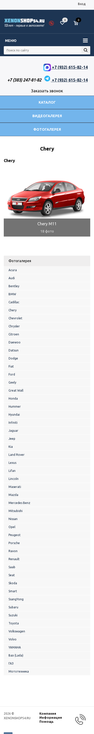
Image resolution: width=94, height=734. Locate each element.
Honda (13, 398)
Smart (13, 591)
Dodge (13, 358)
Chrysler (14, 326)
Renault (14, 559)
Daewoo (15, 342)
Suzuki (13, 615)
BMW (12, 294)
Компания (47, 713)
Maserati (15, 486)
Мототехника (19, 671)
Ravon (13, 551)
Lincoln (14, 478)
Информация (50, 717)
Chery (13, 310)
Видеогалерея (47, 116)
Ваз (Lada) (16, 655)
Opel (12, 527)
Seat (12, 575)
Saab (12, 567)
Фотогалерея (47, 129)
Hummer (15, 406)
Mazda (13, 494)
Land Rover (17, 454)
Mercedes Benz (19, 502)
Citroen (14, 334)
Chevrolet (15, 318)
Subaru (13, 607)
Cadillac (14, 302)
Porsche (14, 543)
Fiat (11, 366)
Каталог (47, 102)
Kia (11, 446)
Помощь (46, 721)
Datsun (14, 350)
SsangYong (16, 599)
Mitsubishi (16, 510)
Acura (13, 270)
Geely (12, 382)
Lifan (12, 470)
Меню (11, 41)
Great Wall (16, 390)
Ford (12, 374)
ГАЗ (11, 663)
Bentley (14, 286)
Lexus (12, 462)
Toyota (14, 623)
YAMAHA (15, 647)
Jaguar (13, 430)
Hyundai (14, 414)
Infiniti (13, 422)
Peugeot (15, 535)
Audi (12, 278)
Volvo (13, 639)
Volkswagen (17, 631)
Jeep (12, 438)
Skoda (13, 583)
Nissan (13, 519)
